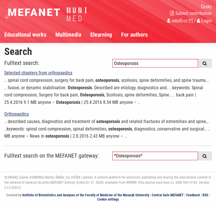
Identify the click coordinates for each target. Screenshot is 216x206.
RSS (205, 195)
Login (204, 20)
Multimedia (68, 34)
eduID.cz (177, 20)
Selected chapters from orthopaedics (38, 73)
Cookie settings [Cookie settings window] (108, 199)
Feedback (193, 195)
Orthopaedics (16, 114)
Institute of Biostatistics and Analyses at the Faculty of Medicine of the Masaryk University (85, 195)
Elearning (101, 34)
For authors (134, 34)
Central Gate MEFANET (168, 195)
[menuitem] (29, 35)
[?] (191, 20)
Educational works (25, 34)
